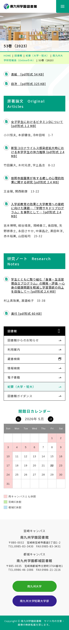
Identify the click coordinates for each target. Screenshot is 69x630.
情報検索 (14, 368)
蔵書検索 (14, 359)
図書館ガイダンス (20, 396)
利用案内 (14, 349)
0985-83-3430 (23, 546)
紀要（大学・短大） (22, 386)
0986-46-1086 (23, 570)
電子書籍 (14, 377)
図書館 (12, 331)
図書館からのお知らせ (23, 340)
